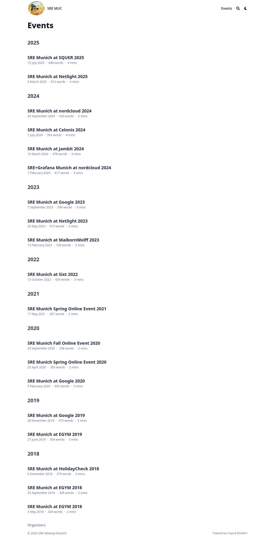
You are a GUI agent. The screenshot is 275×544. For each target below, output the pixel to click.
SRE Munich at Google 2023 (56, 202)
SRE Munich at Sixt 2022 (53, 274)
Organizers (37, 525)
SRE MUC (54, 8)
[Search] (238, 8)
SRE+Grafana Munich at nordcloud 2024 (69, 168)
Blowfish (242, 533)
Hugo (230, 533)
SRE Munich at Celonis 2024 (56, 130)
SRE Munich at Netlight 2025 (58, 76)
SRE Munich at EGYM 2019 (55, 434)
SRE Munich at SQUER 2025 (56, 57)
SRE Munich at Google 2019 (56, 415)
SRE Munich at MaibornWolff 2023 (63, 240)
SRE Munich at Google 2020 (56, 381)
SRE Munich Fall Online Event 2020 (64, 343)
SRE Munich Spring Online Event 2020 (67, 362)
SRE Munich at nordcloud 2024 (60, 111)
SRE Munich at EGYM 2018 (55, 487)
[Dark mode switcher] (246, 8)
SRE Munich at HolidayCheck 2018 (63, 469)
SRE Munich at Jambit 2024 (56, 149)
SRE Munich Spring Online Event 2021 (67, 309)
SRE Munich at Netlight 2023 (58, 221)
